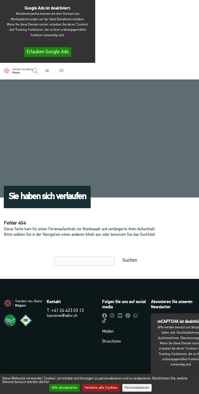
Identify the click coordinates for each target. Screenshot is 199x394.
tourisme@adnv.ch (62, 316)
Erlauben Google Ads (47, 51)
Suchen (129, 260)
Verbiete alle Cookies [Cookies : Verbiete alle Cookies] (101, 388)
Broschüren (111, 342)
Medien (108, 332)
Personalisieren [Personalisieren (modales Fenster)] (137, 388)
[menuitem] (48, 71)
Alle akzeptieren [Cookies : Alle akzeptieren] (64, 388)
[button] (35, 71)
